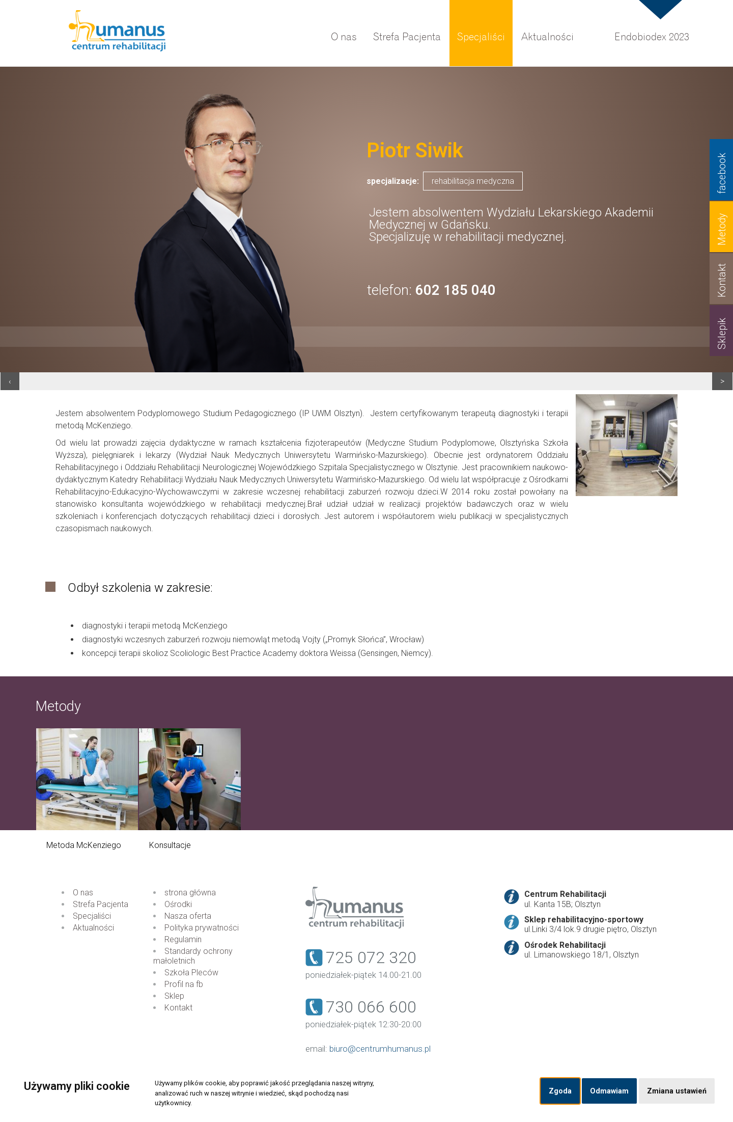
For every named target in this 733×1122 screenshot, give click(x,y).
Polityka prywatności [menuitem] (201, 928)
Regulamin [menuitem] (183, 939)
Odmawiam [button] (609, 1091)
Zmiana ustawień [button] (677, 1091)
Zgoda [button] (560, 1091)
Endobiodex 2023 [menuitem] (651, 37)
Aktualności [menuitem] (547, 37)
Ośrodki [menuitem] (178, 904)
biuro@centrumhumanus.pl (380, 1049)
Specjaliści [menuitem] (481, 37)
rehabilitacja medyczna (473, 181)
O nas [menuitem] (344, 37)
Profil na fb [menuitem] (183, 984)
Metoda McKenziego (83, 845)
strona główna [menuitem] (190, 892)
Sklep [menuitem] (174, 996)
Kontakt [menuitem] (178, 1007)
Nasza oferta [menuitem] (187, 916)
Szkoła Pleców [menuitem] (191, 972)
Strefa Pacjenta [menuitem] (407, 37)
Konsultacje (170, 845)
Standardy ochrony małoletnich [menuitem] (193, 956)
